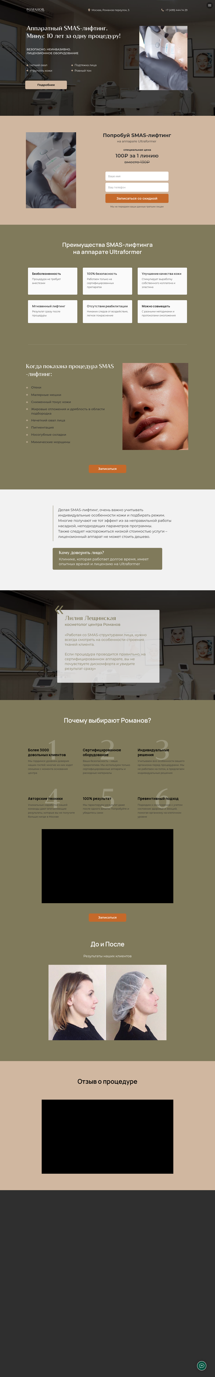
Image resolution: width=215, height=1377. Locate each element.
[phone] (137, 187)
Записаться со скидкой (137, 198)
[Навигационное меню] (209, 5)
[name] (137, 176)
